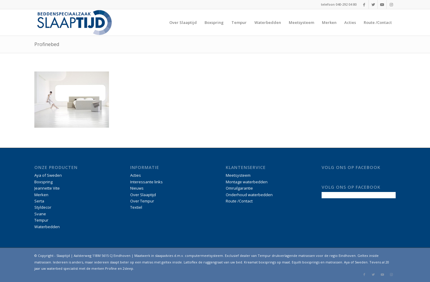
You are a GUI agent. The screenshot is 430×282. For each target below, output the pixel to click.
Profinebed (46, 44)
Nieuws (137, 188)
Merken (41, 194)
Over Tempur (142, 201)
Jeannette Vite (47, 188)
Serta (39, 201)
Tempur (41, 220)
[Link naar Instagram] (391, 4)
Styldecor (42, 207)
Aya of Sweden (48, 175)
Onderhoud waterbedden (249, 194)
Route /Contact (239, 201)
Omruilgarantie (239, 188)
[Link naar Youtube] (382, 4)
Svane (40, 214)
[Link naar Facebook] (364, 4)
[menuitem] (183, 22)
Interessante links (146, 182)
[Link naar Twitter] (373, 4)
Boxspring (43, 182)
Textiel (136, 207)
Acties (135, 175)
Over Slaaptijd (143, 194)
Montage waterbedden (247, 182)
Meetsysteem (238, 175)
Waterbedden (47, 226)
